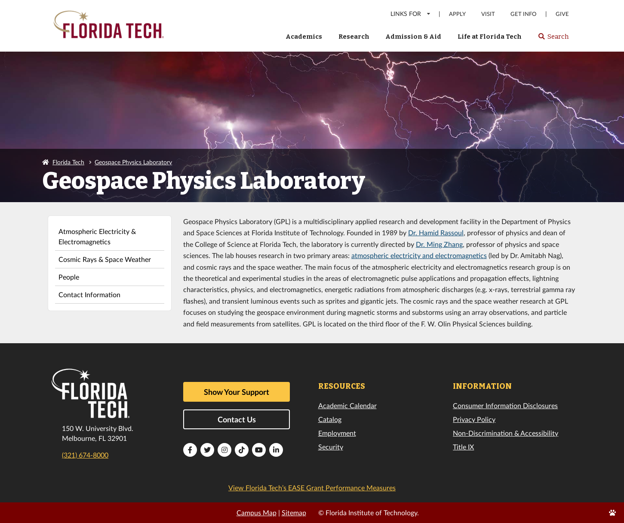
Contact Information (89, 294)
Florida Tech (68, 162)
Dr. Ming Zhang (439, 244)
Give (562, 14)
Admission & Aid (413, 36)
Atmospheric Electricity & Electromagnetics (97, 236)
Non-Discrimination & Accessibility (505, 433)
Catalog (329, 419)
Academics (304, 36)
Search (553, 39)
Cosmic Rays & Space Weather (104, 259)
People (68, 277)
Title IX (463, 447)
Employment (337, 433)
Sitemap (294, 512)
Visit (488, 14)
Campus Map (257, 512)
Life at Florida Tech (490, 36)
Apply (457, 14)
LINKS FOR (410, 13)
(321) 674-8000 (85, 455)
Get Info (523, 14)
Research (353, 36)
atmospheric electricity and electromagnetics (419, 255)
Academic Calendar (347, 405)
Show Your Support (236, 392)
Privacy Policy (474, 419)
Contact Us (237, 419)
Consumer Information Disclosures (505, 405)
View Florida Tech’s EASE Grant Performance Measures (312, 487)
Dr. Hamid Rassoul (436, 232)
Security (330, 447)
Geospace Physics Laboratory (133, 162)
